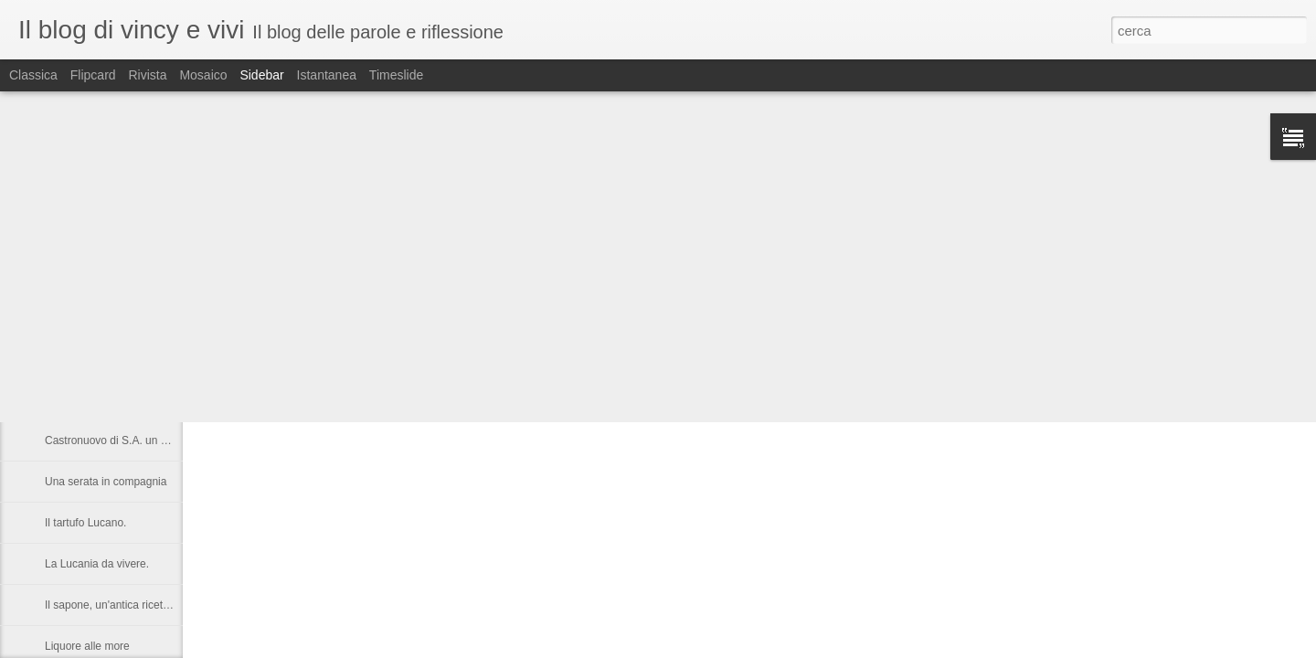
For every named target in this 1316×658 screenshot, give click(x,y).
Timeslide (396, 75)
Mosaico (203, 75)
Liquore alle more (87, 646)
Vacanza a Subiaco (92, 317)
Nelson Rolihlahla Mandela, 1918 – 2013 (143, 399)
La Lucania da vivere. (97, 563)
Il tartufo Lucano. (85, 522)
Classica (33, 75)
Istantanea (326, 75)
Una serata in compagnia (105, 481)
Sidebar (261, 75)
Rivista (147, 75)
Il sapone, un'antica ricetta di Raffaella (137, 605)
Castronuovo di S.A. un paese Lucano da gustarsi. (167, 440)
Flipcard (93, 75)
